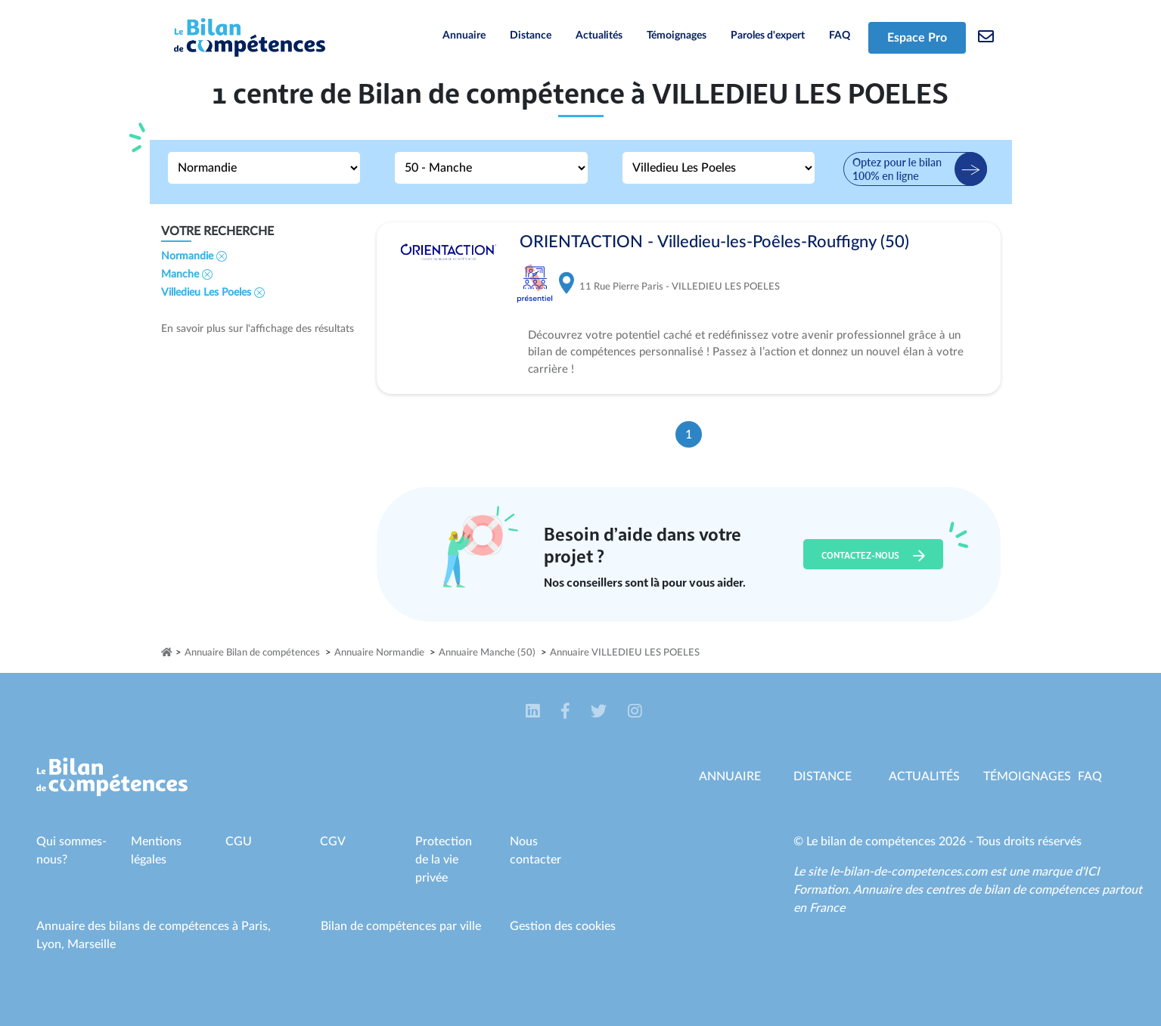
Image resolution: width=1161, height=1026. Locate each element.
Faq (1090, 776)
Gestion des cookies (563, 926)
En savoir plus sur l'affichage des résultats (257, 329)
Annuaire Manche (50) (487, 653)
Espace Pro (917, 38)
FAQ (839, 35)
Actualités (599, 35)
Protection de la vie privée (443, 859)
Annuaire (464, 35)
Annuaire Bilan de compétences (252, 653)
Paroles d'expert (768, 35)
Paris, (256, 926)
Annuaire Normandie (379, 653)
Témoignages (676, 35)
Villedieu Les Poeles (213, 292)
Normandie (194, 256)
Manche (187, 274)
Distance (530, 35)
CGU (238, 841)
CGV (333, 841)
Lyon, (51, 944)
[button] (534, 712)
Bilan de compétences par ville (401, 926)
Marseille (91, 944)
